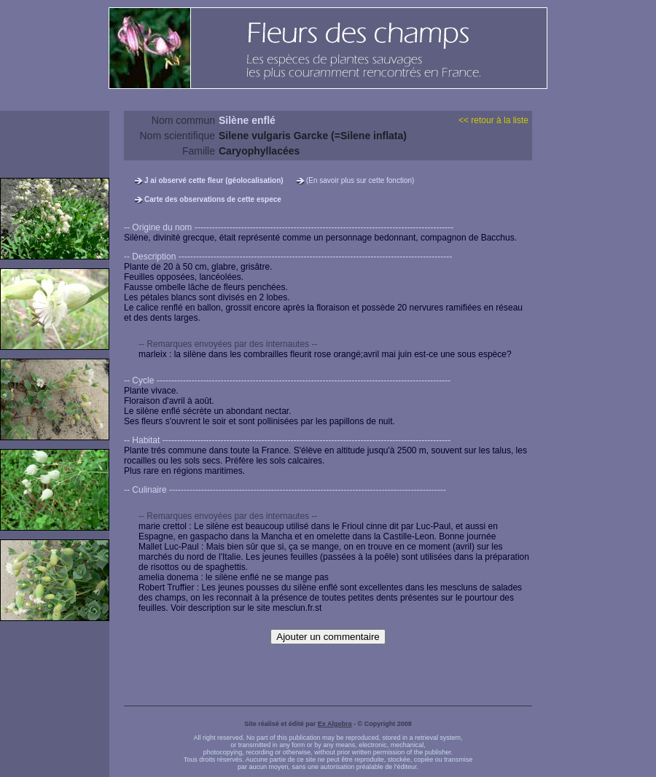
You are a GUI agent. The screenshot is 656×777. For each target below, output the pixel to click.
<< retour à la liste (493, 120)
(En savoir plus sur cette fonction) (360, 180)
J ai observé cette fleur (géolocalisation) (214, 180)
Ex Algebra (335, 723)
